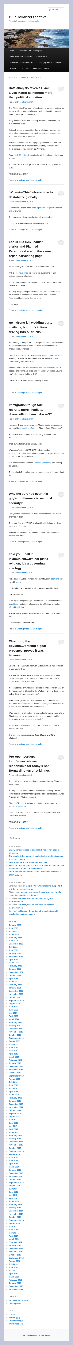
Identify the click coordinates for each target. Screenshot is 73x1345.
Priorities (25, 68)
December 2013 (16, 1248)
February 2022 (15, 966)
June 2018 (13, 1085)
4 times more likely (54, 133)
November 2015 (16, 1176)
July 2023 (13, 947)
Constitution (14, 604)
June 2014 (13, 1230)
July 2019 (13, 1044)
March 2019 (14, 1057)
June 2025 (13, 928)
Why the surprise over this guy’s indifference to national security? (30, 498)
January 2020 (15, 1025)
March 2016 (14, 1167)
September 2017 (16, 1113)
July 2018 (13, 1082)
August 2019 (14, 1041)
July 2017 (13, 1120)
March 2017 (14, 1132)
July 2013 (13, 1264)
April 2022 (13, 959)
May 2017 (13, 1126)
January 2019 (15, 1063)
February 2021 (15, 985)
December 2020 (16, 991)
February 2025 (15, 937)
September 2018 (16, 1076)
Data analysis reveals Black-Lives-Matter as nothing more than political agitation (30, 92)
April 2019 (13, 1054)
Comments (16, 1321)
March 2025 (14, 934)
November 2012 (16, 1289)
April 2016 (13, 1164)
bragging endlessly (43, 463)
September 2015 (16, 1182)
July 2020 (13, 1007)
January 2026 (15, 925)
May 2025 (13, 931)
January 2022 (15, 969)
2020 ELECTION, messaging (30, 51)
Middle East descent (17, 806)
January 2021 (15, 988)
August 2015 (14, 1186)
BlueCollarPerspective (28, 17)
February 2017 (15, 1135)
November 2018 (16, 1069)
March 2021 (14, 981)
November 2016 (16, 1145)
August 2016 (14, 1154)
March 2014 (14, 1239)
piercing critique (45, 208)
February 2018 (15, 1098)
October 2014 (15, 1217)
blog (18, 582)
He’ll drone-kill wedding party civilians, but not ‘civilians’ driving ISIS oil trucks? (30, 327)
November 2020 (16, 994)
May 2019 (13, 1051)
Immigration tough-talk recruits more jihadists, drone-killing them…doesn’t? (30, 409)
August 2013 (14, 1261)
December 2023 (16, 944)
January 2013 (15, 1283)
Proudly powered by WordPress (36, 1335)
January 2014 (15, 1245)
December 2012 (16, 1286)
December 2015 (16, 1173)
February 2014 (15, 1242)
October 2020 (15, 997)
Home (11, 51)
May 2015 (13, 1195)
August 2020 (14, 1003)
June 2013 (13, 1267)
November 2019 (16, 1032)
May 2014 (13, 1233)
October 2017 (15, 1110)
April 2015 (13, 1198)
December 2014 (16, 1211)
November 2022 (16, 956)
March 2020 (14, 1019)
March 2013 (14, 1277)
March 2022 (14, 963)
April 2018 (13, 1091)
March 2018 (14, 1094)
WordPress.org (16, 1324)
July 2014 (13, 1226)
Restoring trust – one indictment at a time (28, 862)
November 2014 (16, 1214)
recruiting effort (27, 428)
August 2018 (14, 1079)
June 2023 (13, 950)
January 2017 (15, 1138)
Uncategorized (23, 180)
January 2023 (15, 953)
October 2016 (15, 1148)
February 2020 (15, 1022)
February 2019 (15, 1060)
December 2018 (16, 1066)
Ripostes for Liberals (41, 68)
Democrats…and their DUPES (21, 63)
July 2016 (13, 1157)
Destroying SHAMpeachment (49, 63)
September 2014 (16, 1220)
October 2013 (15, 1255)
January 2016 (15, 1170)
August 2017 (14, 1116)
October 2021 (15, 975)
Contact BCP (41, 57)
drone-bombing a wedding (44, 368)
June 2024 (13, 941)
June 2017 (13, 1123)
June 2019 (13, 1047)
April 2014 (13, 1236)
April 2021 (13, 978)
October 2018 (15, 1073)
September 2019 (16, 1038)
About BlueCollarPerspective (20, 57)
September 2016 (16, 1151)
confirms (55, 579)
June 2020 (13, 1010)
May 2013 (13, 1270)
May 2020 (13, 1013)
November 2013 (16, 1252)
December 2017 (16, 1104)
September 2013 (16, 1258)
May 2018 (13, 1088)
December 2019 (16, 1029)
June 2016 (13, 1160)
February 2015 (15, 1204)
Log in (12, 1314)
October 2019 (15, 1035)
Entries (14, 1317)
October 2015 (15, 1179)
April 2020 (13, 1016)
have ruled (23, 273)
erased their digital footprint (43, 675)
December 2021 (16, 972)
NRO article (22, 155)
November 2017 (16, 1107)
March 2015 (14, 1201)
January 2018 (15, 1101)
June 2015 (13, 1192)
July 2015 (13, 1189)
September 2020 (16, 1000)
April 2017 (13, 1129)
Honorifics (13, 68)
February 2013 (15, 1280)
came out (29, 514)
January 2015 (15, 1208)
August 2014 (14, 1223)
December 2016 (16, 1142)
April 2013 (13, 1274)
